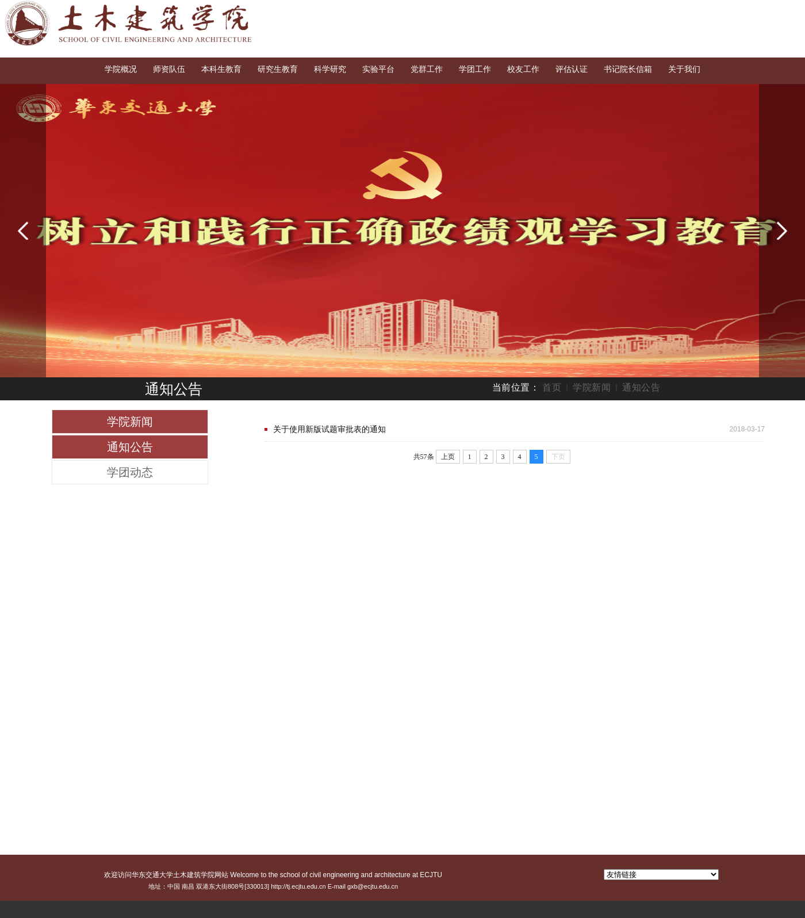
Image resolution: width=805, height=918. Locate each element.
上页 (448, 457)
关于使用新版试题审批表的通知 (329, 429)
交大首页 (700, 10)
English (741, 10)
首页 (551, 387)
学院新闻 (592, 387)
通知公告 (641, 387)
